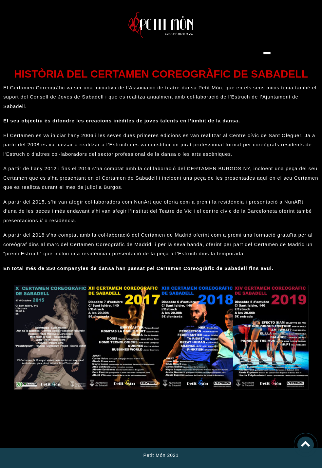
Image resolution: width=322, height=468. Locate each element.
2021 (172, 455)
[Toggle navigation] (267, 54)
